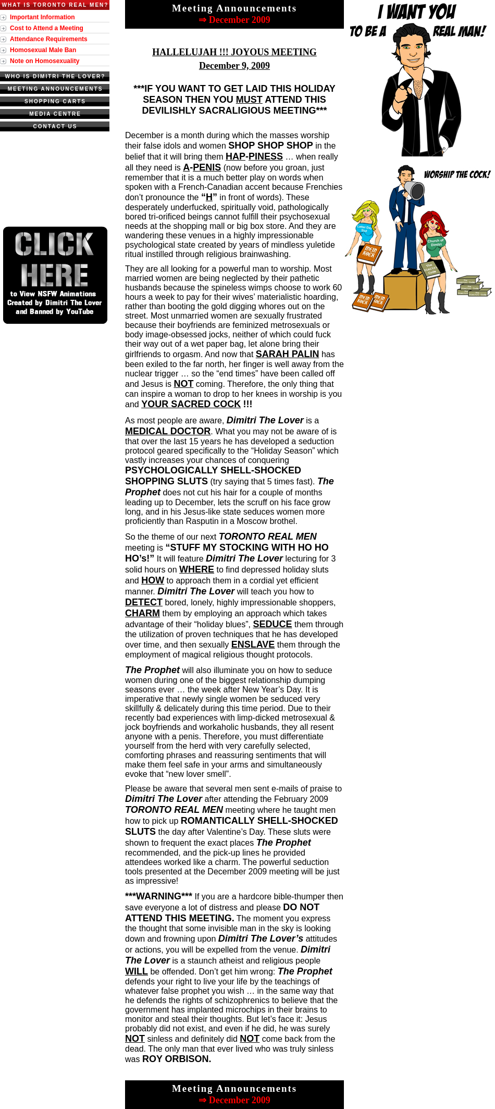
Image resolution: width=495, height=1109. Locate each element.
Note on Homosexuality (44, 61)
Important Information (42, 17)
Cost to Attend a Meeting (46, 28)
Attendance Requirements (49, 39)
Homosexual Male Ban (43, 50)
